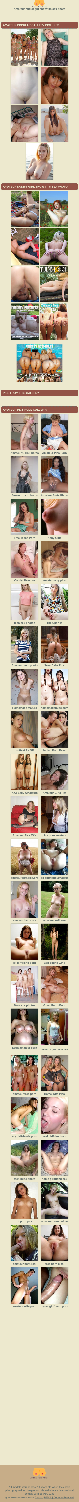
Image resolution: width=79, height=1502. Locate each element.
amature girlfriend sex (54, 1049)
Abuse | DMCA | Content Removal (54, 1497)
